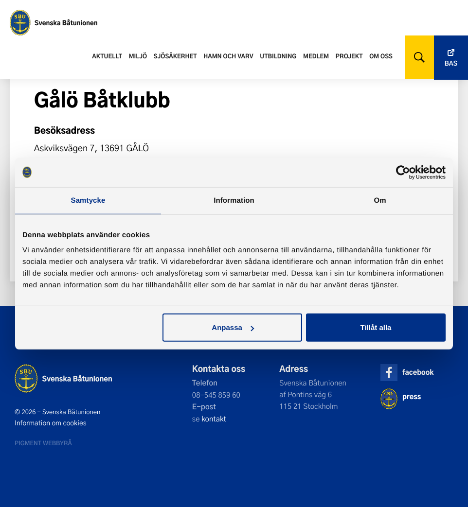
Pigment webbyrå (43, 443)
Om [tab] (380, 200)
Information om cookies (51, 423)
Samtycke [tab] (88, 200)
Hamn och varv (228, 56)
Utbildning (278, 56)
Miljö (138, 56)
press (411, 396)
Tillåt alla (375, 327)
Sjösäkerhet (175, 56)
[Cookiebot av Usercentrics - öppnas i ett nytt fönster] (403, 172)
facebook (417, 372)
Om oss (381, 56)
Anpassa (233, 327)
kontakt (213, 418)
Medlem (316, 56)
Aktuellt (107, 56)
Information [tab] (234, 200)
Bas (451, 63)
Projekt (349, 56)
